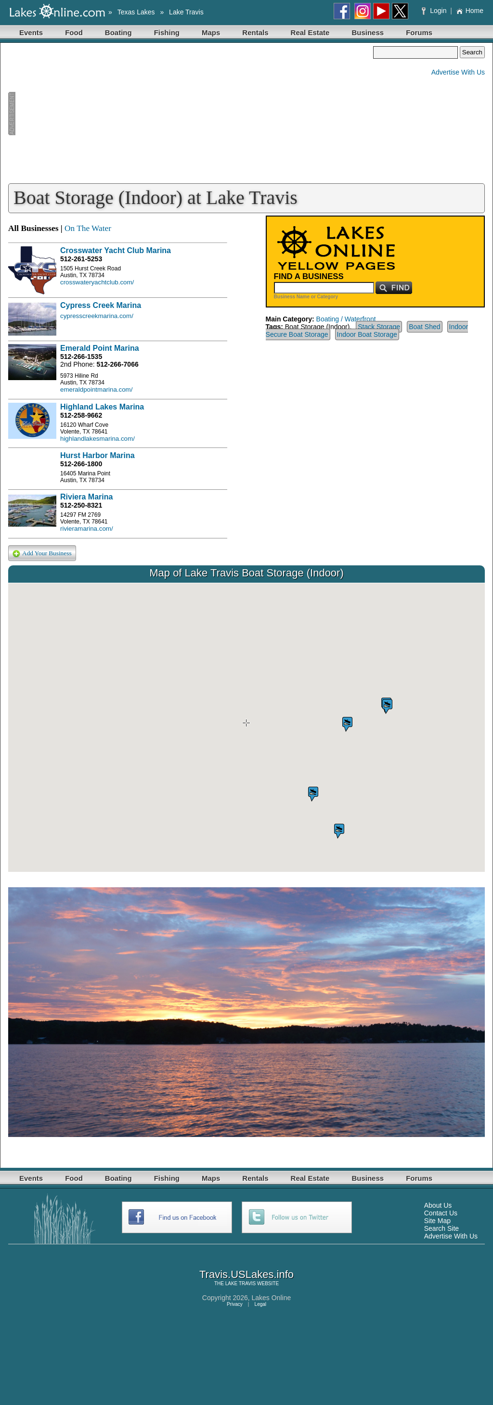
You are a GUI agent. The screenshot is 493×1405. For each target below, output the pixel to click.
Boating (118, 32)
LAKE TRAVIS (240, 1283)
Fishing (167, 32)
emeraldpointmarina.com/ (96, 389)
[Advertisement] (190, 113)
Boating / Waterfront (346, 319)
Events (31, 32)
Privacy (235, 1304)
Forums (419, 32)
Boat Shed (424, 327)
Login (435, 10)
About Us (438, 1205)
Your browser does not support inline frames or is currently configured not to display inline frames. (246, 727)
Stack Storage (379, 327)
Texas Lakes (136, 12)
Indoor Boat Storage (367, 334)
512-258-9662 (81, 415)
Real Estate (310, 32)
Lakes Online (271, 1298)
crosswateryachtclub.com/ (97, 282)
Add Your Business (42, 553)
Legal (260, 1304)
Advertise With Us (458, 72)
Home (469, 10)
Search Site (441, 1228)
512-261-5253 (81, 259)
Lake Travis (186, 12)
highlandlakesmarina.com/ (97, 438)
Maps (211, 32)
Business (367, 32)
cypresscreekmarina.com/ (96, 315)
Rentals (255, 32)
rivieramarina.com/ (86, 528)
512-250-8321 (81, 505)
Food (74, 32)
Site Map (437, 1221)
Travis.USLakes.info (246, 1274)
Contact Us (440, 1213)
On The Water (88, 228)
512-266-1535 (81, 356)
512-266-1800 (81, 464)
